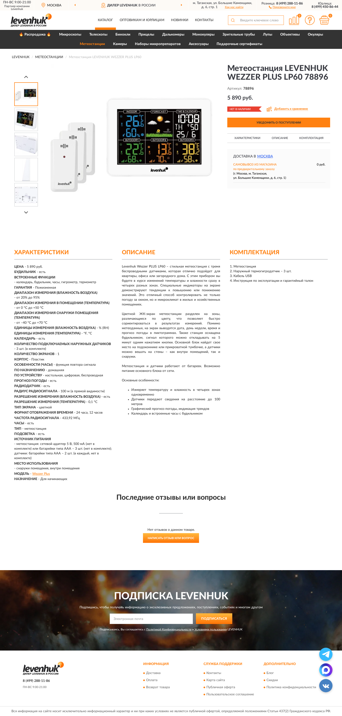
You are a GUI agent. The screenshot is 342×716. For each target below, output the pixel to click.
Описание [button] (280, 138)
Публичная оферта (220, 687)
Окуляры (315, 34)
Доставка (153, 673)
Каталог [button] (105, 20)
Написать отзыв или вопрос (171, 538)
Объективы (290, 34)
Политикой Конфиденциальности (168, 629)
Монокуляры (203, 34)
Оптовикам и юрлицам (142, 20)
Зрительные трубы (239, 34)
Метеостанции (92, 44)
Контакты (204, 20)
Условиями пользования (211, 629)
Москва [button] (265, 156)
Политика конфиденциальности (291, 687)
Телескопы (98, 34)
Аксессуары (199, 44)
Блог (270, 673)
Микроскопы (70, 34)
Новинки (179, 20)
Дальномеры (173, 34)
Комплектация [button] (311, 138)
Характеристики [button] (247, 138)
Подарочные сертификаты (239, 44)
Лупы (267, 34)
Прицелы (146, 34)
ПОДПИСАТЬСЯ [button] (214, 618)
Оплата (151, 680)
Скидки (272, 680)
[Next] (26, 212)
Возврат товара (158, 687)
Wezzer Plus (41, 474)
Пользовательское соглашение (230, 694)
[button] (282, 6)
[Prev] (26, 77)
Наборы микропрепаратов (158, 44)
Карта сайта (215, 680)
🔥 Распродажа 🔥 (35, 34)
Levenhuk (17, 9)
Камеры (120, 44)
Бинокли (122, 34)
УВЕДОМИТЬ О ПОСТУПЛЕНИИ (278, 122)
